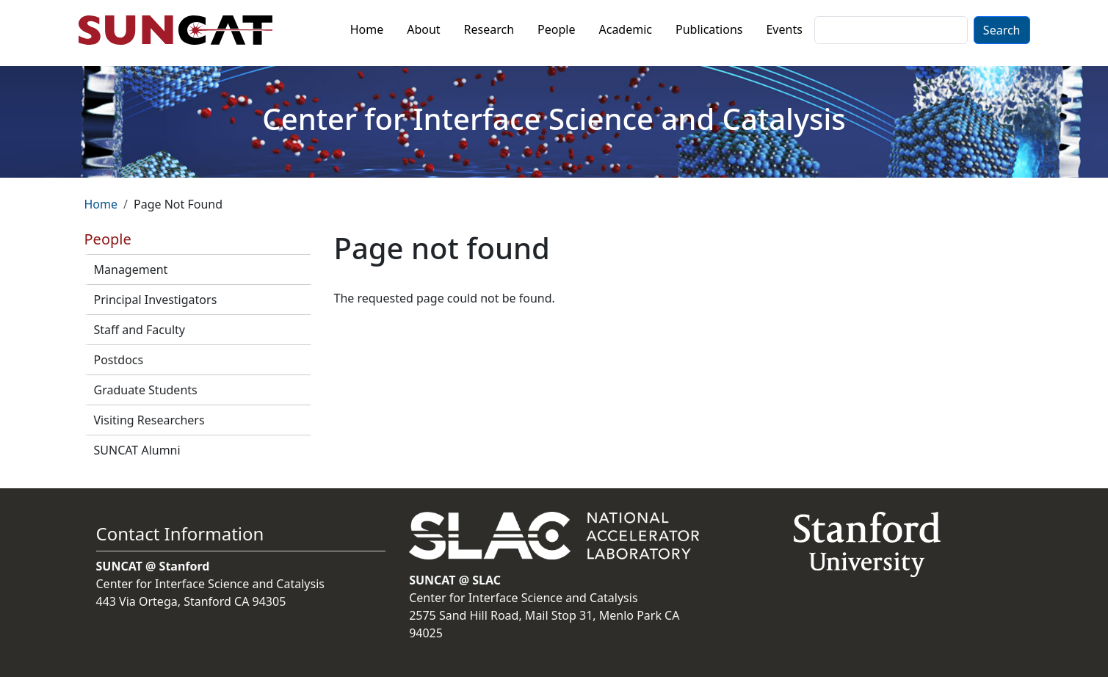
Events (784, 29)
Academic (625, 29)
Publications (709, 29)
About (423, 29)
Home (367, 29)
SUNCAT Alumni (137, 450)
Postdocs (119, 360)
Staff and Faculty (139, 330)
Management (131, 269)
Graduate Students (146, 390)
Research (489, 29)
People (556, 29)
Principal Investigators (155, 300)
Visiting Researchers (149, 420)
